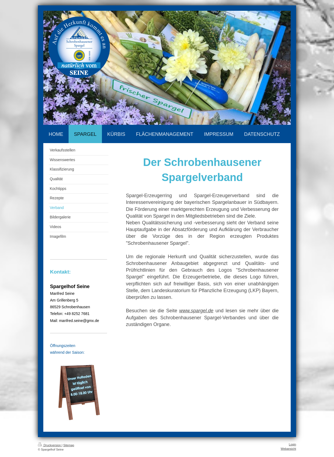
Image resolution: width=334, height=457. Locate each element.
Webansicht (288, 448)
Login (292, 444)
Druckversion (50, 445)
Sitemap (68, 445)
